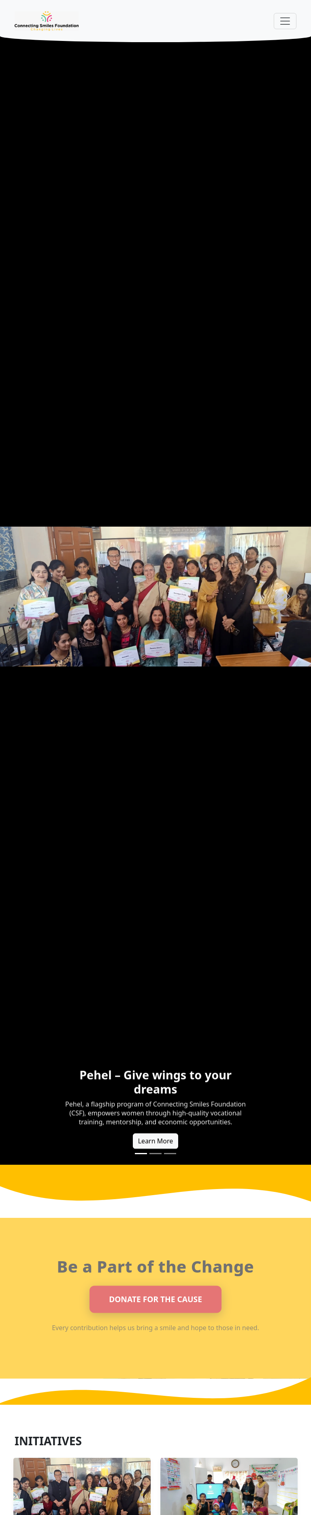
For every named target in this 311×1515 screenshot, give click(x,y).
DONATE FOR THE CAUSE (155, 1301)
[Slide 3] (170, 1153)
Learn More (155, 1142)
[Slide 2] (155, 1153)
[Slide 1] (141, 1153)
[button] (23, 596)
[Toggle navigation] (285, 21)
